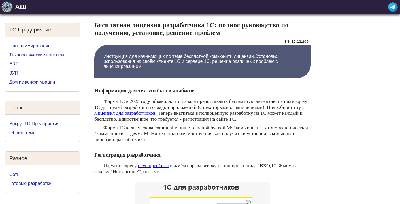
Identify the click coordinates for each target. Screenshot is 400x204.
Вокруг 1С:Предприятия (34, 123)
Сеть (14, 174)
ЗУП (13, 73)
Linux (15, 107)
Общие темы (23, 132)
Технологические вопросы (36, 54)
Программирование (30, 45)
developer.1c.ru (153, 165)
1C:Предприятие (30, 30)
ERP (14, 63)
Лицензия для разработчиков (124, 113)
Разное (18, 158)
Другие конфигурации (32, 82)
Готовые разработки (30, 183)
